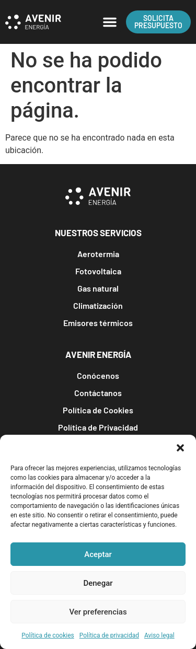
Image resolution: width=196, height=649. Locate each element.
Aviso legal (159, 635)
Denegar (97, 583)
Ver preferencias (97, 612)
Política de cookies (47, 635)
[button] (180, 448)
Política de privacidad (109, 635)
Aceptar (98, 554)
